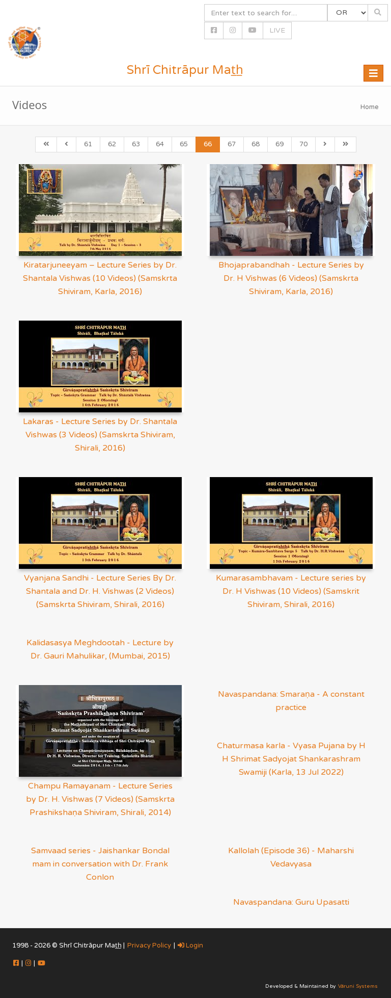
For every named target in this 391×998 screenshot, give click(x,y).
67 (232, 144)
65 (184, 144)
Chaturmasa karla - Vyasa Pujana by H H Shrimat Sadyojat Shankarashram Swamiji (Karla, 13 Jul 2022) (291, 759)
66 (208, 144)
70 (303, 144)
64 (160, 144)
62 (112, 144)
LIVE (277, 30)
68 (256, 144)
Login (190, 945)
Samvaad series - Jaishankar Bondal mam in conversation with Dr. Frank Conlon (100, 864)
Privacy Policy (149, 945)
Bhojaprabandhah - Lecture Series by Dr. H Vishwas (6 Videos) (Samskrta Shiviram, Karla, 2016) (291, 278)
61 (88, 144)
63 (136, 144)
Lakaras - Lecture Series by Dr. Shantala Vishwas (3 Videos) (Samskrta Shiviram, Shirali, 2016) (100, 434)
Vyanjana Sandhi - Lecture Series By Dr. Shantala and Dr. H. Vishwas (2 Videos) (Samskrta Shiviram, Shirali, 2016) (100, 591)
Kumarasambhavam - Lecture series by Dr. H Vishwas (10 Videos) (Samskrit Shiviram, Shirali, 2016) (291, 591)
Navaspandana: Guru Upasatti (291, 902)
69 (279, 144)
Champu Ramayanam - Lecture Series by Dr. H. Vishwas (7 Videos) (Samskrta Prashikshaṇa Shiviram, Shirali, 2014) (100, 799)
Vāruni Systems (358, 986)
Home (369, 107)
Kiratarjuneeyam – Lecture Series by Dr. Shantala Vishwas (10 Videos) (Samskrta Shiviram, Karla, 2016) (100, 278)
